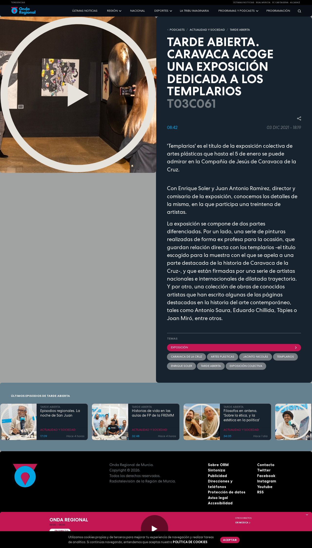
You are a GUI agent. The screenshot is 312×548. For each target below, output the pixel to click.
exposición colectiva (246, 366)
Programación (278, 11)
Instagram (266, 481)
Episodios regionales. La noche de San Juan (60, 413)
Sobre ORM (218, 464)
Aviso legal (218, 497)
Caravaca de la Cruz (186, 357)
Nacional (137, 11)
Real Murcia (263, 2)
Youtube (265, 486)
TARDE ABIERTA (240, 30)
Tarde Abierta (211, 366)
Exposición (234, 347)
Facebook (266, 475)
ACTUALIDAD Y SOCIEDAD (207, 30)
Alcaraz (295, 2)
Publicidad (217, 475)
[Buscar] (298, 11)
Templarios (285, 357)
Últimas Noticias (243, 2)
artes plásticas (222, 357)
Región (112, 11)
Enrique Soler (181, 366)
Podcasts (177, 30)
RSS (260, 492)
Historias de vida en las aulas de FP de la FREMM (153, 413)
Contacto (265, 464)
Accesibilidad (220, 503)
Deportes (161, 11)
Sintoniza (216, 470)
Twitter (264, 470)
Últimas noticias (85, 11)
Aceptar (230, 540)
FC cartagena (280, 2)
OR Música (243, 522)
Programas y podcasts (236, 11)
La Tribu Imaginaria (194, 11)
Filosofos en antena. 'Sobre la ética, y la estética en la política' (242, 415)
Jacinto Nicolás (255, 357)
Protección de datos (226, 492)
